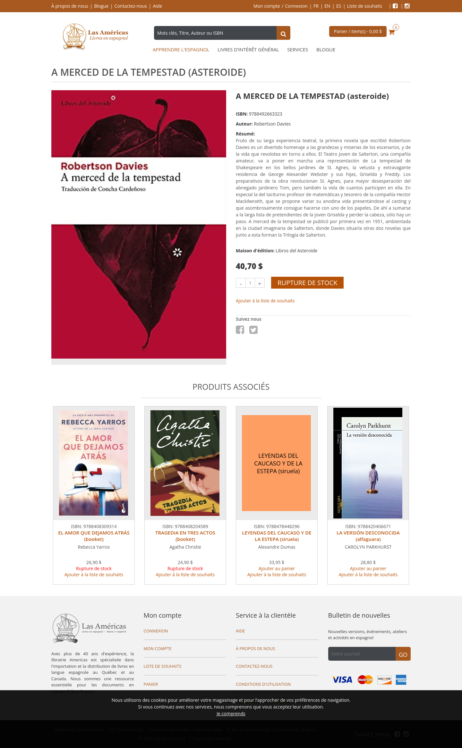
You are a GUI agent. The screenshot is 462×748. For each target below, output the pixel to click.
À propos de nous (69, 6)
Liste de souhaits (364, 6)
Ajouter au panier (277, 568)
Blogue (101, 6)
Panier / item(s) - (358, 31)
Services (297, 50)
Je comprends (231, 713)
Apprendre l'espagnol (181, 50)
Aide (157, 6)
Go (403, 654)
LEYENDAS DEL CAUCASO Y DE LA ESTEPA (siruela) (276, 535)
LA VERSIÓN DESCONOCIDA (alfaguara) (368, 535)
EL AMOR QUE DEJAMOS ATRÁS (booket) (93, 535)
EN (327, 6)
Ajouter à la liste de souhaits (265, 301)
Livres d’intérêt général (248, 50)
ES (338, 6)
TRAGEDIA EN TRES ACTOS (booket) (185, 535)
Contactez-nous (131, 6)
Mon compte (266, 6)
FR (316, 6)
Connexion (296, 6)
